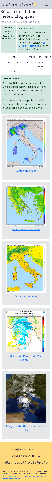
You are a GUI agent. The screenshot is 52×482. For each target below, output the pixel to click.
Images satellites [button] (38, 56)
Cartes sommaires (26, 296)
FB (32, 456)
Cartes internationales (26, 229)
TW (38, 456)
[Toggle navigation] (46, 4)
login (36, 42)
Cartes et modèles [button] (15, 62)
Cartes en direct (26, 170)
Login (14, 71)
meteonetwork (19, 4)
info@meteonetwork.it (26, 449)
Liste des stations (38, 64)
